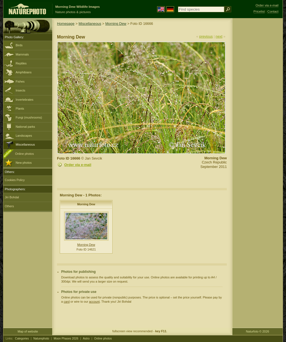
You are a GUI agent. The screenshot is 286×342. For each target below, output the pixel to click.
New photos (24, 162)
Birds (19, 45)
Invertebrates (24, 99)
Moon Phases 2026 (66, 338)
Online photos (24, 153)
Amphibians (24, 72)
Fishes (20, 81)
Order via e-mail (77, 165)
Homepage (66, 23)
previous (206, 36)
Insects (20, 90)
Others (9, 206)
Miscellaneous (25, 144)
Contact (272, 11)
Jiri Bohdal (12, 197)
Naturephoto (41, 338)
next (219, 36)
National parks (25, 126)
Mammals (22, 54)
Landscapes (24, 135)
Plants (20, 108)
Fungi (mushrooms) (29, 117)
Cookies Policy (15, 180)
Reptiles (21, 63)
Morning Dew (115, 23)
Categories (22, 338)
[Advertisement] (257, 107)
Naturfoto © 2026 (257, 331)
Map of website (28, 331)
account (94, 301)
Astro (86, 338)
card (67, 301)
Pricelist (259, 11)
